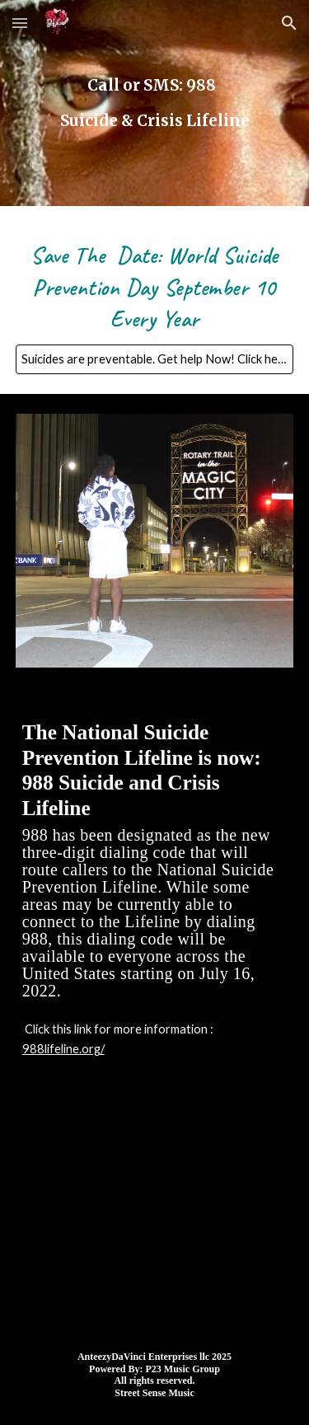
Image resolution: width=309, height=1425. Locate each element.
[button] (20, 22)
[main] (155, 103)
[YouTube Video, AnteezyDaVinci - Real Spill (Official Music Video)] (155, 1215)
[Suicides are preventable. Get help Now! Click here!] (154, 359)
